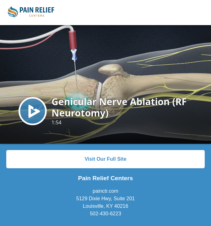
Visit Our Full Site (105, 159)
